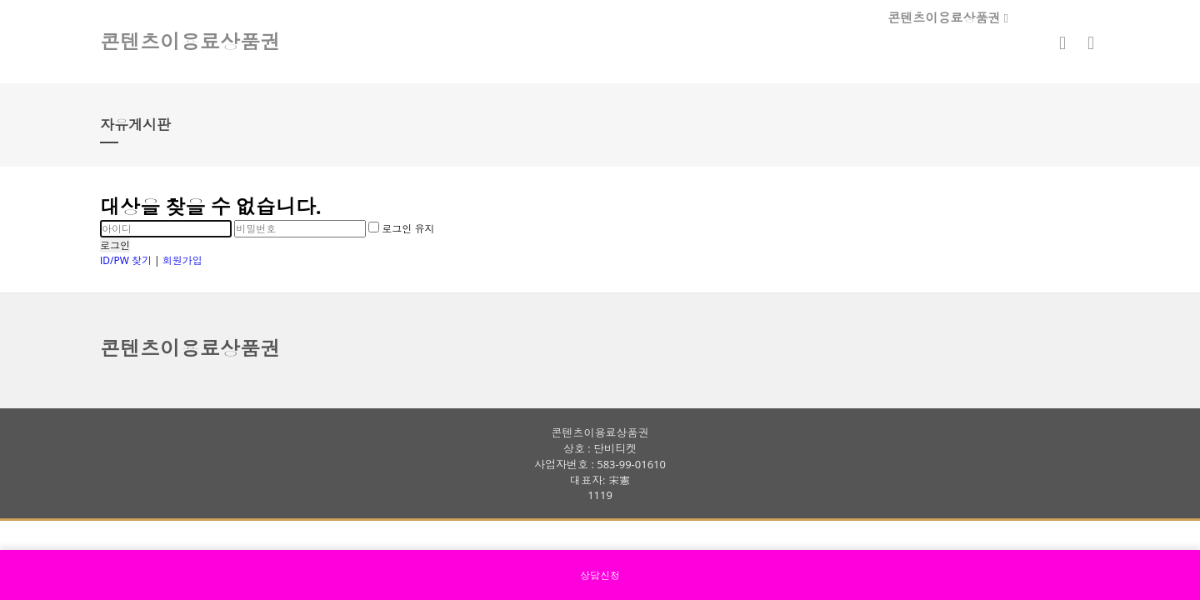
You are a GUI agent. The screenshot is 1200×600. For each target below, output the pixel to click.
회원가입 (182, 260)
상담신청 (600, 575)
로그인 (115, 245)
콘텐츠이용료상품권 (948, 17)
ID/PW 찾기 (126, 260)
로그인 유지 (401, 229)
